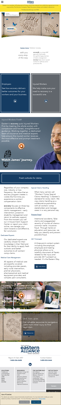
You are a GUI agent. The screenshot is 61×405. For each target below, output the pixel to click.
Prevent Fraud (21, 373)
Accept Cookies (36, 402)
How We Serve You (38, 373)
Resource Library (22, 376)
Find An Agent (52, 373)
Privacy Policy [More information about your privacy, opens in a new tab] (42, 399)
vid (21, 146)
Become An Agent (53, 375)
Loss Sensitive (5, 373)
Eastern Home (24, 48)
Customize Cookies (24, 402)
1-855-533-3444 (46, 360)
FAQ (18, 375)
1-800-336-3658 (16, 360)
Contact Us (51, 376)
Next (57, 25)
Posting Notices (21, 378)
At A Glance (36, 372)
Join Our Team (52, 372)
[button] (2, 2)
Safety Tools (20, 379)
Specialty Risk (5, 375)
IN (30, 364)
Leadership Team (38, 378)
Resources (30, 333)
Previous (4, 25)
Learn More (42, 266)
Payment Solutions (22, 384)
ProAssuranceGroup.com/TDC (30, 9)
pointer (15, 101)
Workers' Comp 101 (23, 372)
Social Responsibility (39, 379)
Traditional (4, 372)
